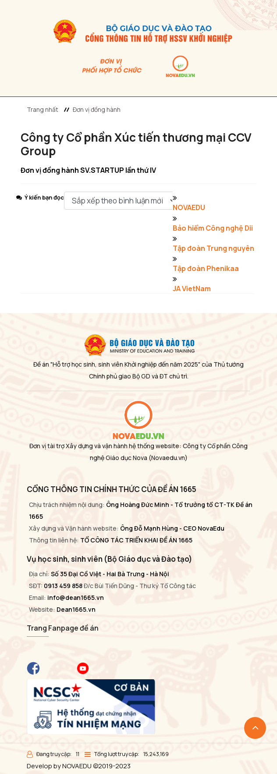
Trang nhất (42, 109)
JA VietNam (192, 288)
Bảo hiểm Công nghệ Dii (213, 228)
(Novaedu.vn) (168, 457)
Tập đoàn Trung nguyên (213, 248)
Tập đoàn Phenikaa (206, 268)
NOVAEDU (189, 207)
